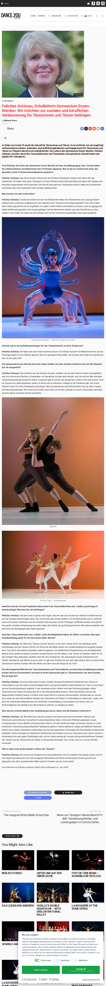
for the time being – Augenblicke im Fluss (86, 875)
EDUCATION (73, 16)
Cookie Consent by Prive (91, 980)
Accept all (80, 970)
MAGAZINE (56, 16)
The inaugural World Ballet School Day (26, 815)
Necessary (46, 960)
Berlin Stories (12, 873)
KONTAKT (42, 984)
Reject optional (40, 970)
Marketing (82, 960)
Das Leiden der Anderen (18, 905)
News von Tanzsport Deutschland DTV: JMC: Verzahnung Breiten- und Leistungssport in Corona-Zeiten (80, 818)
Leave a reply (11, 836)
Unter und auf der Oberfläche (49, 875)
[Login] (5, 3)
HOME (33, 16)
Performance (8, 101)
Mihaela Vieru (10, 120)
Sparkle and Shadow (16, 944)
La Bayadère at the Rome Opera (85, 907)
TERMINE (41, 16)
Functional (64, 960)
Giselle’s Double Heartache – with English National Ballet (49, 910)
